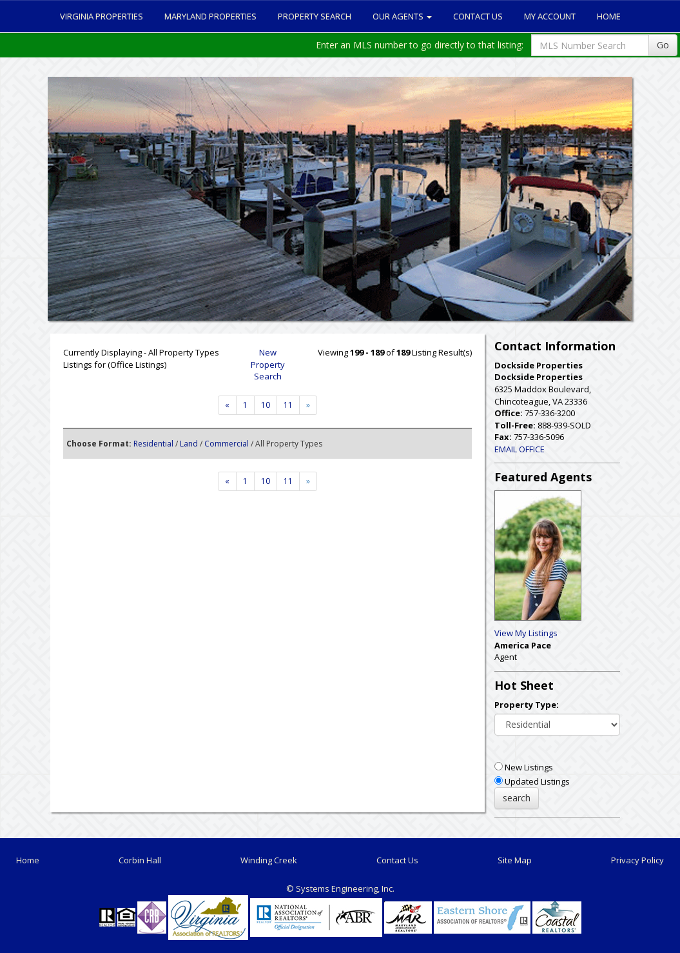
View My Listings (526, 633)
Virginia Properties (101, 16)
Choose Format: (98, 443)
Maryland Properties (210, 16)
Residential (153, 443)
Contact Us (478, 16)
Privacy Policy (637, 860)
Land (189, 443)
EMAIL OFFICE (519, 449)
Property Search (314, 16)
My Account (550, 16)
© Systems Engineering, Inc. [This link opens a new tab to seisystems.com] (340, 888)
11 (288, 404)
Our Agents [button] (402, 16)
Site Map (515, 860)
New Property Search (268, 364)
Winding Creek (268, 860)
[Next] (227, 405)
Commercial (226, 443)
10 (265, 404)
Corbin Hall (140, 860)
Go (663, 45)
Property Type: (526, 704)
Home (609, 16)
